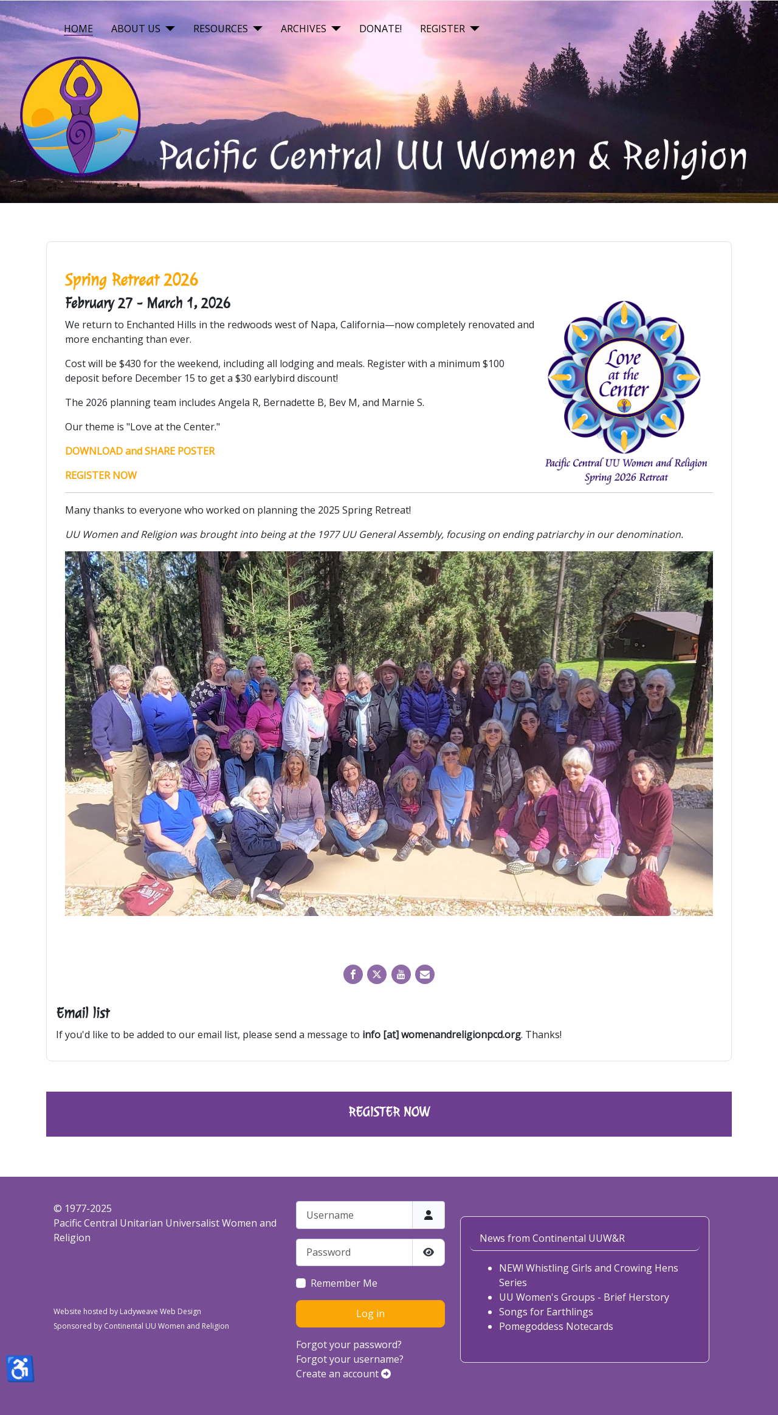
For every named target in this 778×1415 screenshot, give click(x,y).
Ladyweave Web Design (160, 1311)
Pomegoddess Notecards (556, 1326)
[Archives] (333, 28)
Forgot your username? (350, 1359)
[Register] (472, 28)
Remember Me (344, 1283)
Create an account (343, 1373)
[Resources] (255, 28)
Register (442, 28)
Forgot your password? (349, 1344)
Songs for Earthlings (546, 1311)
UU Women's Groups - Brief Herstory (584, 1297)
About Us (135, 28)
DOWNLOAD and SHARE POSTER (140, 451)
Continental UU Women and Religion (166, 1326)
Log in (370, 1313)
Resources (220, 28)
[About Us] (167, 28)
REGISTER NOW (389, 1112)
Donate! (380, 28)
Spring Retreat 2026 (131, 280)
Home (78, 28)
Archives (303, 28)
